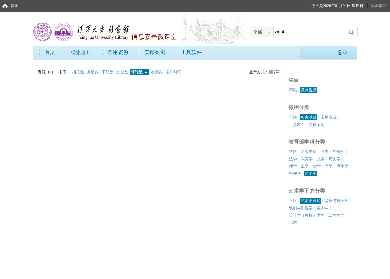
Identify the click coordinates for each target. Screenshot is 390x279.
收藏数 (157, 72)
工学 (305, 166)
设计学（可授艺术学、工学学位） (318, 215)
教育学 (307, 159)
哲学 (325, 152)
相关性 (78, 72)
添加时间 (173, 72)
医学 (329, 166)
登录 (342, 52)
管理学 (295, 173)
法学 (293, 159)
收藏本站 (379, 5)
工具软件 (191, 52)
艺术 (293, 222)
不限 (293, 90)
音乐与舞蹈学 (336, 200)
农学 (317, 166)
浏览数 (122, 72)
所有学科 (309, 152)
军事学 (343, 166)
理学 (293, 166)
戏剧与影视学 (301, 208)
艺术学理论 (311, 200)
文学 (321, 159)
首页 (15, 5)
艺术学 (311, 173)
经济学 (338, 152)
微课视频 (309, 90)
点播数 (93, 72)
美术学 (322, 208)
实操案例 (154, 52)
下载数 (108, 72)
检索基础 (81, 52)
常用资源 (117, 52)
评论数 (139, 72)
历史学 (335, 159)
